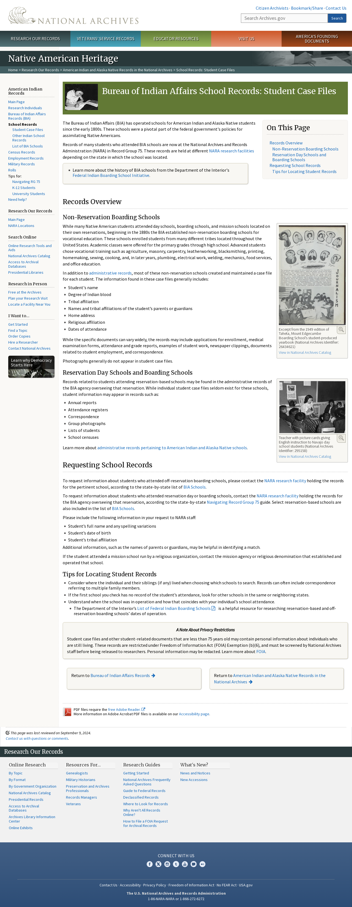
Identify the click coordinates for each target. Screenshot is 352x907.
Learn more (303, 897)
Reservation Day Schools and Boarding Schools (299, 157)
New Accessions (194, 779)
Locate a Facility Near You (29, 304)
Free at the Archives (25, 292)
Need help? (17, 199)
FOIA (260, 651)
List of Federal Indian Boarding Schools (174, 608)
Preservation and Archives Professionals (87, 788)
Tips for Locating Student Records (304, 171)
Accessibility (130, 885)
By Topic (16, 773)
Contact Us (336, 8)
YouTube (185, 864)
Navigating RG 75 (26, 181)
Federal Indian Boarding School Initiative (111, 175)
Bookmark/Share (307, 8)
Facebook (149, 864)
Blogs (193, 864)
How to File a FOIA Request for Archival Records (145, 823)
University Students (28, 193)
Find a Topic (18, 330)
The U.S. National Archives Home (73, 15)
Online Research (27, 765)
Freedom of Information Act (191, 885)
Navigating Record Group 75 (233, 502)
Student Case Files (27, 129)
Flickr (202, 864)
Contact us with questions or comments (37, 738)
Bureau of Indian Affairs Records (120, 675)
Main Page (16, 101)
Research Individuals (25, 107)
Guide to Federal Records (144, 790)
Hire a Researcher (23, 342)
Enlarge (341, 329)
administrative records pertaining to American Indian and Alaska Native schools (172, 447)
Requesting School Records (295, 165)
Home (13, 69)
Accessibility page (194, 713)
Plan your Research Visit (28, 298)
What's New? (194, 765)
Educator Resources (176, 38)
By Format (17, 779)
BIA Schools (194, 487)
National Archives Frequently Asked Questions (146, 782)
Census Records (21, 152)
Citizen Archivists (272, 8)
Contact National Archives (29, 348)
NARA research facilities (231, 151)
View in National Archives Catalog (305, 352)
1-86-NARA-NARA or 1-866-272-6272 (176, 898)
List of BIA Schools (27, 146)
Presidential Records (26, 799)
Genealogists (77, 773)
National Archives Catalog (29, 255)
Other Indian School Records (28, 138)
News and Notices (195, 773)
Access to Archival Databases (23, 264)
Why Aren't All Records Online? (141, 812)
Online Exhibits (21, 827)
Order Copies (19, 336)
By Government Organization (32, 786)
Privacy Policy (154, 885)
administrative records (110, 273)
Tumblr (176, 864)
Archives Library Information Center (32, 819)
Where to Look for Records (145, 803)
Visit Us (246, 38)
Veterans (73, 803)
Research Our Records (35, 38)
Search (337, 18)
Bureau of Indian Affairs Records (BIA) (27, 116)
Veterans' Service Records (105, 38)
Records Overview (286, 143)
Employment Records (26, 158)
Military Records (21, 163)
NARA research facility (285, 480)
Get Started (18, 324)
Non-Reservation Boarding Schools (305, 149)
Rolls (12, 170)
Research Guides (141, 765)
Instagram (167, 864)
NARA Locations (21, 225)
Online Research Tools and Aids (30, 248)
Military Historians (80, 779)
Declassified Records (141, 797)
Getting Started (136, 773)
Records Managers (81, 797)
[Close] (345, 856)
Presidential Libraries (25, 272)
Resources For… (83, 765)
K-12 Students (23, 187)
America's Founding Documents (317, 39)
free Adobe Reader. (126, 709)
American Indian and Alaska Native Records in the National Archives (117, 69)
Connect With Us (176, 855)
